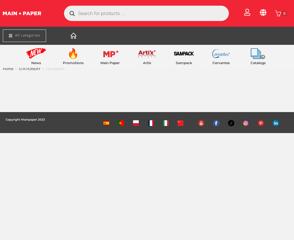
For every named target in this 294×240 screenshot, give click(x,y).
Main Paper (110, 63)
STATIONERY (29, 68)
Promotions (73, 63)
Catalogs (258, 63)
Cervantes (221, 63)
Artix (147, 63)
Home (8, 68)
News (36, 63)
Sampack (184, 63)
